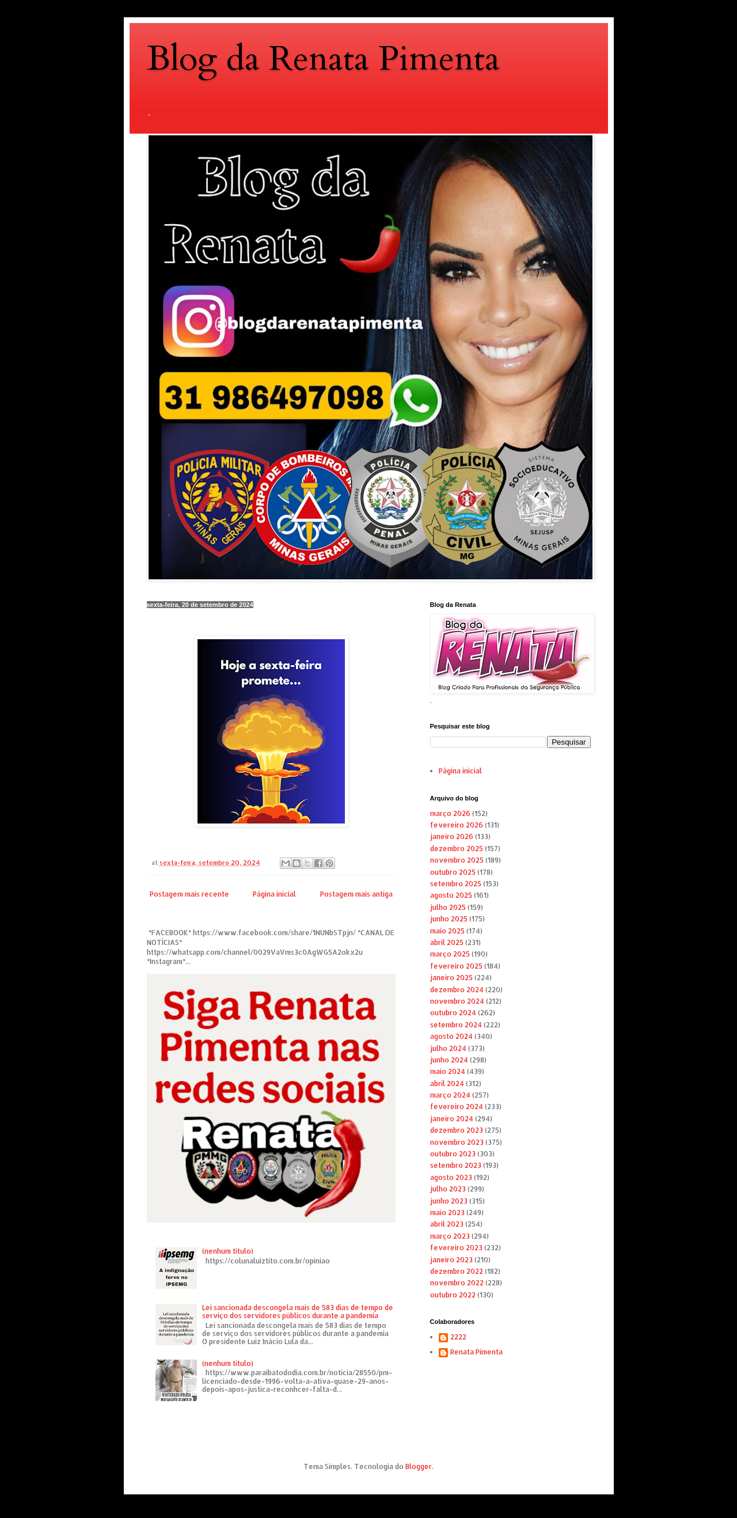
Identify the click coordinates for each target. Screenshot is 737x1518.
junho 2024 (449, 1060)
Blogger (418, 1466)
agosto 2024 (451, 1036)
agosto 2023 (451, 1177)
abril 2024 (447, 1083)
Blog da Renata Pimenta (323, 59)
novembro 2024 (457, 1001)
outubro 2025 (453, 872)
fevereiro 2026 (456, 825)
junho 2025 (449, 918)
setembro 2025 (455, 883)
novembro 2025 (457, 860)
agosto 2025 (451, 895)
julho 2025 (448, 907)
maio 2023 (447, 1212)
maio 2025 (447, 931)
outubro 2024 (453, 1012)
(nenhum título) (227, 1251)
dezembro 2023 (456, 1130)
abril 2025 (447, 942)
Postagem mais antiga (356, 894)
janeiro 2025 (451, 977)
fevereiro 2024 (456, 1106)
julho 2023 (448, 1189)
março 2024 (450, 1095)
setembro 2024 (456, 1024)
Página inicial (274, 894)
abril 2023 (447, 1224)
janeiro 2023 (451, 1259)
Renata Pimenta (476, 1352)
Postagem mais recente (189, 894)
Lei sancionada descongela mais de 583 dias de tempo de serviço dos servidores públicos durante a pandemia (297, 1311)
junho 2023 (449, 1201)
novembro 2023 (457, 1142)
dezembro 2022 (456, 1271)
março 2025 (450, 954)
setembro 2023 (455, 1165)
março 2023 (450, 1236)
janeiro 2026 (451, 836)
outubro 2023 (453, 1153)
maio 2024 (447, 1071)
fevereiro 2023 (456, 1247)
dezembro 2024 (457, 989)
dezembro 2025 (456, 848)
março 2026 (450, 813)
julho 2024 (448, 1048)
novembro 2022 (457, 1282)
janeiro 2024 (451, 1118)
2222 (458, 1337)
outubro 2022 (453, 1295)
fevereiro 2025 (456, 966)
